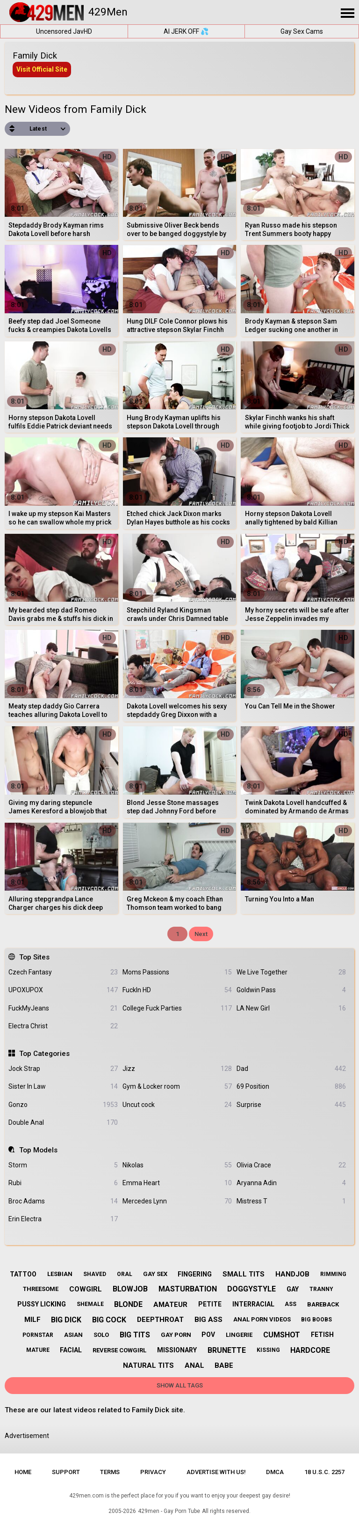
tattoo (23, 1274)
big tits (135, 1334)
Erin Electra (63, 1219)
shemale (90, 1304)
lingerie (239, 1334)
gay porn (176, 1334)
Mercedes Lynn (177, 1201)
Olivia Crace (291, 1165)
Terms (110, 1471)
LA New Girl (291, 1008)
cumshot (281, 1334)
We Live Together (291, 972)
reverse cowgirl (119, 1350)
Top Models (38, 1150)
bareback (323, 1304)
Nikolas (177, 1165)
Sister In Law (63, 1087)
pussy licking (41, 1304)
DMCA (275, 1471)
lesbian (59, 1273)
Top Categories (44, 1053)
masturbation (187, 1288)
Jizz (177, 1069)
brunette (227, 1350)
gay (293, 1289)
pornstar (37, 1335)
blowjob (130, 1288)
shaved (94, 1274)
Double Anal (63, 1123)
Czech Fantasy (63, 972)
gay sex (155, 1273)
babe (224, 1365)
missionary (177, 1350)
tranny (321, 1289)
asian (73, 1334)
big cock (109, 1319)
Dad (291, 1069)
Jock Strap (63, 1069)
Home (22, 1471)
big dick (66, 1319)
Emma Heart (177, 1183)
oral (124, 1274)
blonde (128, 1304)
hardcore (310, 1350)
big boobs (316, 1319)
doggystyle (251, 1288)
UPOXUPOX (63, 990)
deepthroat (160, 1319)
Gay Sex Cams (301, 31)
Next (201, 933)
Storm (63, 1165)
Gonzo (63, 1105)
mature (38, 1350)
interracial (253, 1304)
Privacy (153, 1471)
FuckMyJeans (63, 1008)
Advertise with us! (216, 1471)
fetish (322, 1334)
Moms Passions (177, 972)
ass (290, 1304)
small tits (244, 1274)
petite (210, 1304)
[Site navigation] (347, 13)
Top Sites (34, 957)
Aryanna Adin (291, 1183)
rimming (333, 1274)
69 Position (291, 1087)
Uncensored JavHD (64, 31)
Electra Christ (63, 1026)
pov (208, 1334)
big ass (208, 1319)
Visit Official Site (41, 69)
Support (66, 1471)
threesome (40, 1288)
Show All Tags (180, 1385)
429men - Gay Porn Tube (169, 1511)
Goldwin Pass (291, 990)
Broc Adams (63, 1201)
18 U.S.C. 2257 (324, 1471)
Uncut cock (177, 1105)
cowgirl (85, 1289)
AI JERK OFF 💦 (186, 31)
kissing (268, 1350)
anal (194, 1365)
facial (71, 1350)
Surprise (291, 1105)
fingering (195, 1274)
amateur (170, 1304)
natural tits (148, 1365)
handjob (292, 1274)
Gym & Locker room (177, 1087)
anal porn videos (262, 1319)
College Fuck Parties (177, 1008)
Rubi (63, 1183)
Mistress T (291, 1201)
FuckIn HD (177, 990)
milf (32, 1319)
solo (101, 1334)
